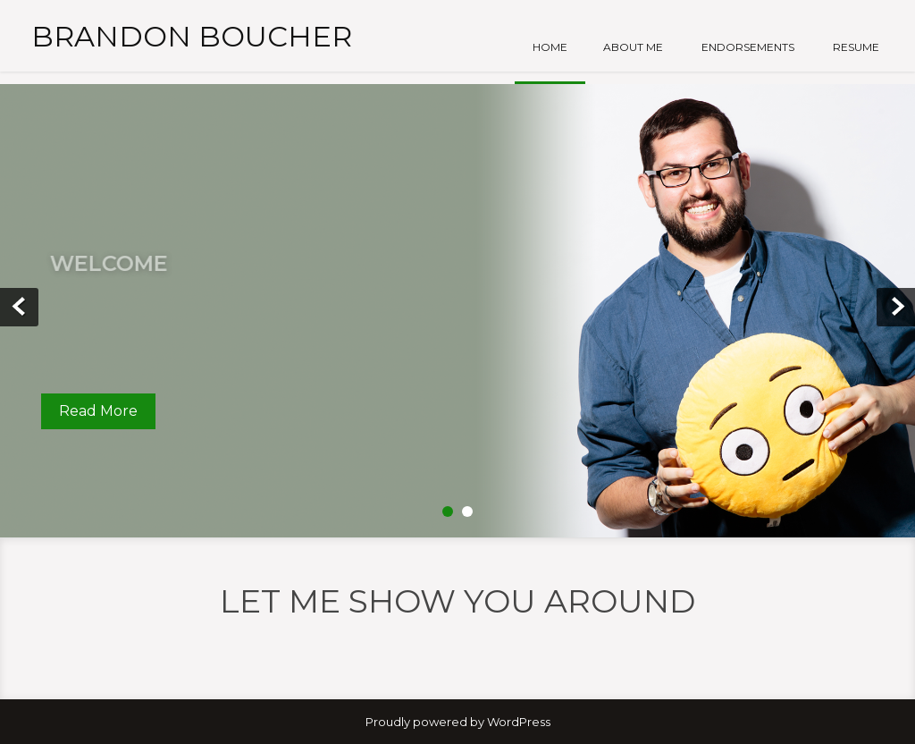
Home (550, 47)
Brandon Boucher (191, 36)
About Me (633, 47)
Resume (856, 47)
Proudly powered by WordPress (457, 721)
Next (896, 307)
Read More (98, 410)
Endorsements (747, 47)
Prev (19, 307)
